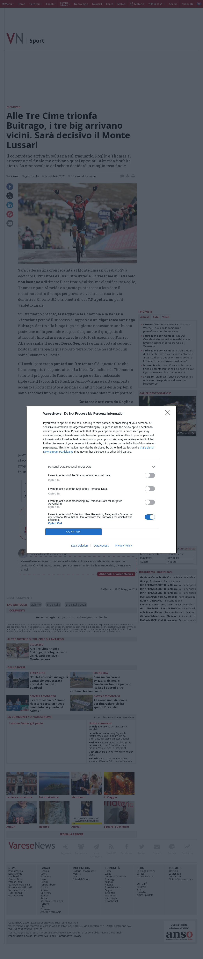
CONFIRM (73, 531)
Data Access (101, 545)
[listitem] (101, 467)
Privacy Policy (123, 545)
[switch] (150, 475)
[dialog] (102, 479)
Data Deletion (79, 545)
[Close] (169, 414)
